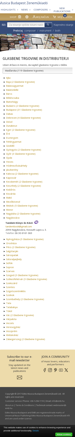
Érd (8, 133)
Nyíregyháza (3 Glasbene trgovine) (25, 239)
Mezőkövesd (13, 201)
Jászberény (12, 169)
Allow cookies (64, 434)
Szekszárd (11, 283)
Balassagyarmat (14, 85)
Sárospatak (12, 255)
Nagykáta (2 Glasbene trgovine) (23, 213)
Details (35, 430)
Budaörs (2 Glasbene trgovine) (22, 105)
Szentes (10, 287)
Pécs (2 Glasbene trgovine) (20, 247)
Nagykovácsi (13, 217)
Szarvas (10, 271)
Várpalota (11, 319)
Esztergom (12, 137)
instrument (45, 30)
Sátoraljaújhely (14, 259)
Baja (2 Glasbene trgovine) (20, 81)
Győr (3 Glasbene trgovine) (20, 153)
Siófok (9, 263)
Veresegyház (13, 327)
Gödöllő (10, 145)
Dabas (9, 113)
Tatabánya (12, 307)
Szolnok (10, 295)
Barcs (9, 93)
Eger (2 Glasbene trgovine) (20, 129)
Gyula (9, 157)
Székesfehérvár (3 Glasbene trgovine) (26, 279)
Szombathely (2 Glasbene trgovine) (25, 299)
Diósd (9, 121)
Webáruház (12, 335)
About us (9, 405)
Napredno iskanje (63, 24)
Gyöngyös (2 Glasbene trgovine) (23, 149)
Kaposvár (11, 177)
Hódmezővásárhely (16, 165)
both (57, 30)
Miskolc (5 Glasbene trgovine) (22, 205)
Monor (9, 209)
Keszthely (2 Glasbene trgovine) (23, 185)
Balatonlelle (12, 89)
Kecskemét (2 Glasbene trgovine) (24, 181)
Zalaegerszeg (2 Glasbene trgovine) (25, 339)
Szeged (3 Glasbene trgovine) (22, 275)
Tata (8, 303)
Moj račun (40, 16)
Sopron (10, 267)
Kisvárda (10, 193)
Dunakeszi (11, 125)
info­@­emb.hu (58, 401)
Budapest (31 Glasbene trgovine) (24, 109)
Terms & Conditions (25, 405)
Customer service (13, 401)
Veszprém (11, 331)
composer (30, 30)
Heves (9, 161)
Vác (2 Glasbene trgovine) (20, 315)
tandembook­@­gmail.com (18, 226)
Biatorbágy (12, 101)
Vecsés (10, 323)
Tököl (9, 311)
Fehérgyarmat (13, 141)
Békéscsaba (12, 97)
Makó (9, 197)
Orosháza (11, 243)
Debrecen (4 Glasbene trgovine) (23, 117)
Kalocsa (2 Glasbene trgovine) (22, 173)
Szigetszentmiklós (16, 291)
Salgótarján (12, 251)
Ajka (8, 77)
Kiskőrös (10, 189)
